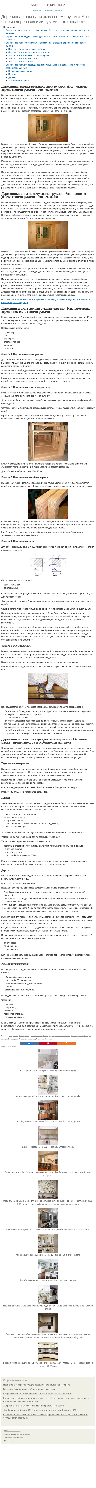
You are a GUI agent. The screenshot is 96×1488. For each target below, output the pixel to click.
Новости (48, 10)
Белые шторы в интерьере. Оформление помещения (29, 1389)
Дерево (11, 77)
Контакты (7, 1434)
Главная (37, 10)
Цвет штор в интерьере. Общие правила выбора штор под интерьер (36, 1385)
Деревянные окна (36, 1036)
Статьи (58, 10)
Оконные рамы (13, 1039)
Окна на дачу (46, 1036)
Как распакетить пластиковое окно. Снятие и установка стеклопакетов (37, 1394)
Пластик (12, 74)
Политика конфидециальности (13, 1437)
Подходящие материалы (20, 71)
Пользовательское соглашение (20, 1434)
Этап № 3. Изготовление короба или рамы (28, 55)
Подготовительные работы (61, 1036)
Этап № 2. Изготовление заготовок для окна (29, 52)
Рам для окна (13, 1036)
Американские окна (48, 5)
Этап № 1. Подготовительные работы (26, 49)
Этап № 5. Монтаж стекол (20, 62)
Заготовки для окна (77, 1036)
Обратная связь (9, 1441)
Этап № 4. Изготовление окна (22, 58)
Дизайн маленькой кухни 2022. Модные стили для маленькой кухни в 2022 (39, 1410)
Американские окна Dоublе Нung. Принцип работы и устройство (34, 1406)
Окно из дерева (24, 1036)
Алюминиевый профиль (20, 80)
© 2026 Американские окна (12, 1431)
